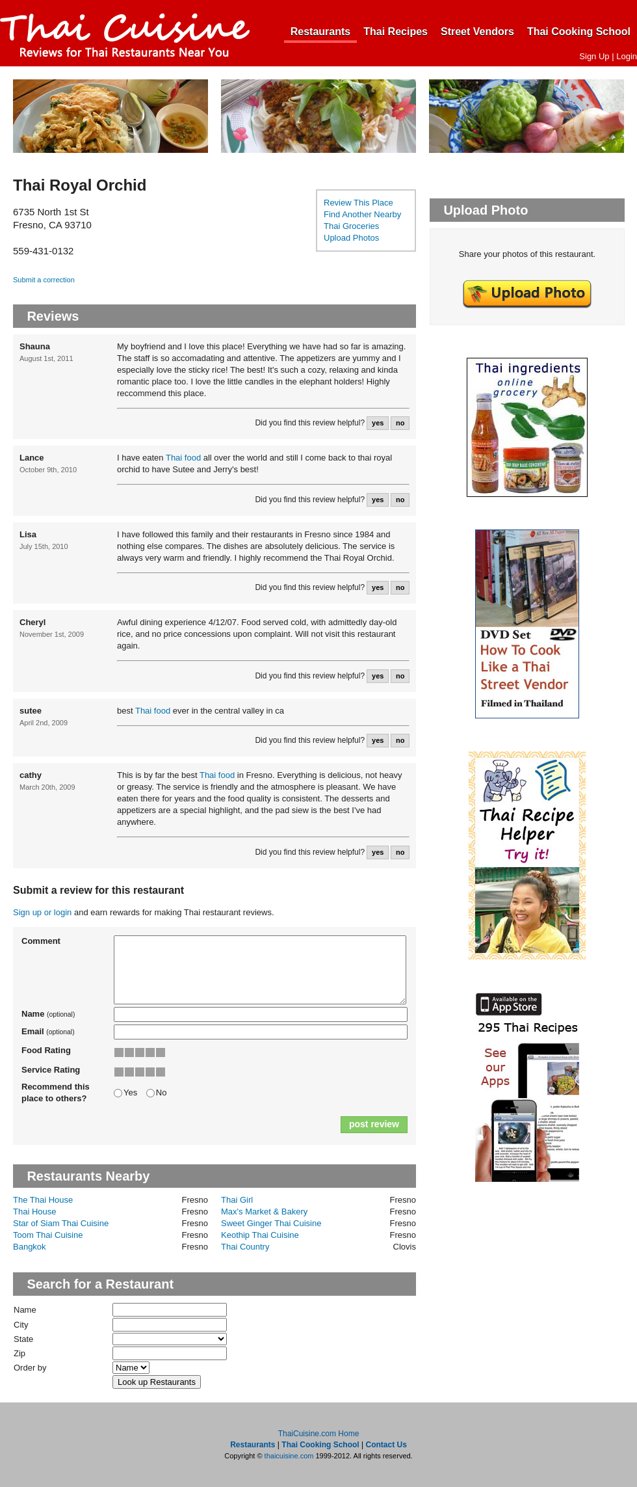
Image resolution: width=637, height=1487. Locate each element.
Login (626, 56)
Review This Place (358, 203)
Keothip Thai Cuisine (260, 1235)
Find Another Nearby (362, 214)
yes (378, 423)
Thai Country (245, 1247)
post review (374, 1124)
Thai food (183, 457)
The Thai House (43, 1200)
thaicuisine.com (289, 1456)
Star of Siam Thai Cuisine (61, 1223)
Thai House (34, 1211)
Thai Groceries (351, 226)
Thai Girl (237, 1200)
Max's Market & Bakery (264, 1211)
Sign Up (594, 56)
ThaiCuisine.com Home (318, 1433)
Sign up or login (42, 912)
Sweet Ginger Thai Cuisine (271, 1223)
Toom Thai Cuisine (48, 1235)
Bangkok (29, 1247)
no (400, 423)
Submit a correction (44, 280)
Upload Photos (351, 238)
